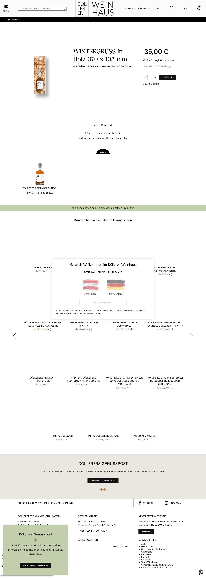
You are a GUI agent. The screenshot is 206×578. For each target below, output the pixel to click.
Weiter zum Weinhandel (103, 303)
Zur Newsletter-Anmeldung (35, 565)
